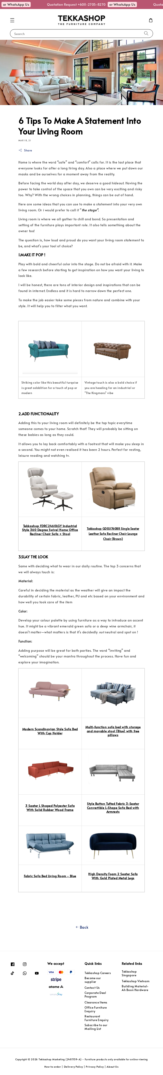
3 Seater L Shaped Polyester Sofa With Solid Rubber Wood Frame (50, 807)
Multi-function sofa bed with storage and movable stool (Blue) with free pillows (113, 731)
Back (81, 927)
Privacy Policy (95, 1066)
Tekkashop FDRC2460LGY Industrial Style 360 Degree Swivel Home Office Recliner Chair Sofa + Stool (50, 530)
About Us (113, 1066)
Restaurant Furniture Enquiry (96, 1018)
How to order (52, 1066)
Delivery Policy (73, 1066)
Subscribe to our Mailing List (96, 1027)
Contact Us (92, 988)
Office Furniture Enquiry (96, 1009)
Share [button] (25, 150)
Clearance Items (96, 1002)
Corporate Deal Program (95, 994)
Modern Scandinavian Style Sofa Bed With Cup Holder (50, 731)
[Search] (146, 33)
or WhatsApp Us (20, 4)
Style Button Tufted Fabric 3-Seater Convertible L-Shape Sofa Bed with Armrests (113, 807)
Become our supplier (93, 980)
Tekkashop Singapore (129, 973)
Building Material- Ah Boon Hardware (135, 988)
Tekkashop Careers (98, 973)
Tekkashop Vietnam (135, 981)
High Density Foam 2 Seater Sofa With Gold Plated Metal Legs (113, 876)
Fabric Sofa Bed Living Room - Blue (50, 876)
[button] (12, 20)
